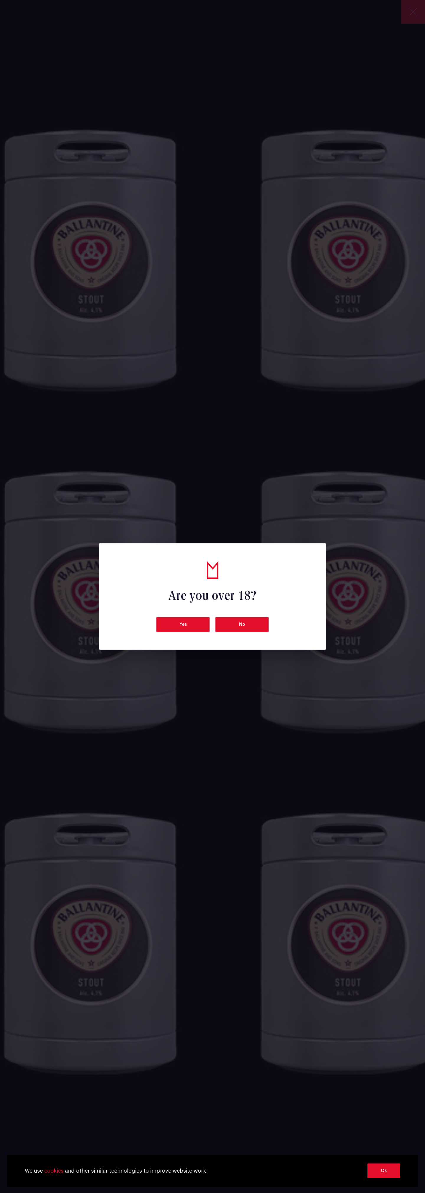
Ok (384, 1171)
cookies (53, 1171)
